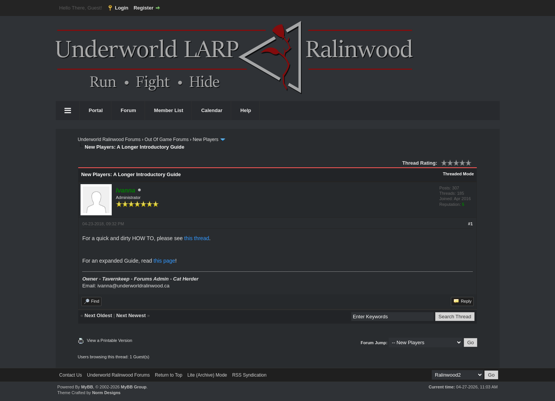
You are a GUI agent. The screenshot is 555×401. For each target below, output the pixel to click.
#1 (470, 223)
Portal (96, 110)
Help (245, 110)
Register (143, 8)
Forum (128, 110)
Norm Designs (106, 392)
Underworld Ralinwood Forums (109, 139)
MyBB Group (133, 387)
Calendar (211, 110)
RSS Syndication (249, 375)
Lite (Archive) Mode (207, 375)
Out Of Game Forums (166, 139)
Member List (168, 110)
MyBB (87, 387)
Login (121, 8)
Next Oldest (98, 315)
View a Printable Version (109, 340)
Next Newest (131, 315)
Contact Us (70, 375)
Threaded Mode (458, 174)
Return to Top (168, 375)
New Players (205, 139)
